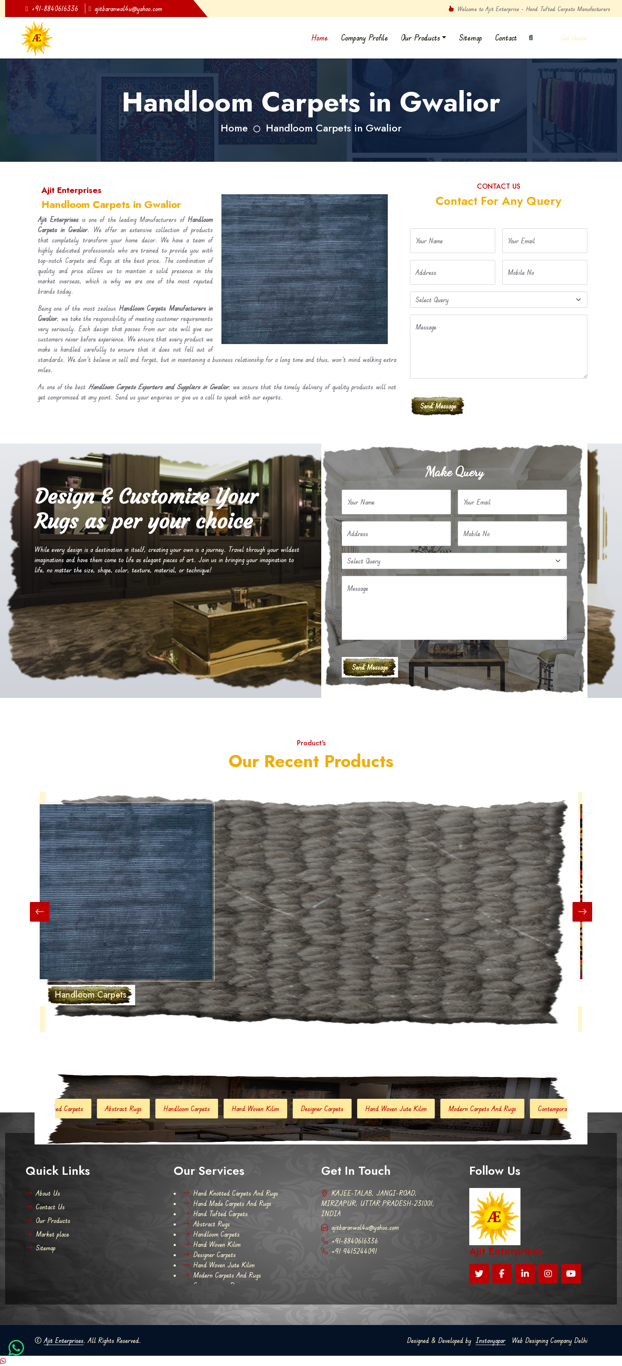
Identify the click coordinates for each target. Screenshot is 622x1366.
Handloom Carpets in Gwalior (333, 127)
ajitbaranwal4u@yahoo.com (125, 8)
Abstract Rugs (139, 1108)
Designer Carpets (338, 1108)
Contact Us (45, 1207)
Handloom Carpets (203, 1108)
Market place (47, 1234)
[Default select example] (498, 300)
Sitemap (470, 37)
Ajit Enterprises (64, 1340)
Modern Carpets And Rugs (498, 1108)
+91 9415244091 (349, 1251)
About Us (43, 1193)
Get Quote (573, 38)
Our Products (420, 37)
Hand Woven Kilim (271, 1108)
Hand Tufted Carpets (72, 1108)
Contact (506, 37)
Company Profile (364, 37)
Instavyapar (491, 1340)
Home (319, 37)
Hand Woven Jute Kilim (412, 1108)
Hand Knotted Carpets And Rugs (230, 1193)
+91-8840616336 (52, 8)
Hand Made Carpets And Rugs (227, 1203)
